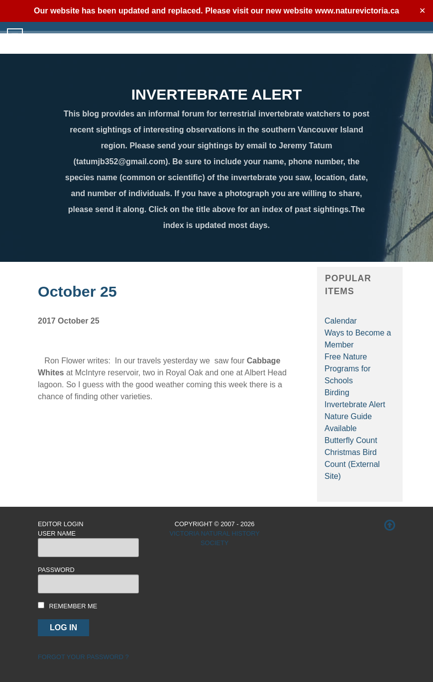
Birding (337, 392)
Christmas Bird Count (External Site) (352, 464)
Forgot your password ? (83, 657)
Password (56, 569)
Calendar (341, 321)
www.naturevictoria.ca (357, 10)
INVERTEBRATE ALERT (216, 94)
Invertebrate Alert (355, 404)
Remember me (73, 606)
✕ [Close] (422, 10)
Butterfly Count (351, 440)
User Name (57, 533)
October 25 (77, 291)
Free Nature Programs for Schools (347, 368)
